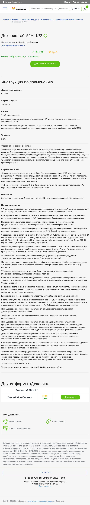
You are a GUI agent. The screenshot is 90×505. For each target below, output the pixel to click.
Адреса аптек (45, 486)
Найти (75, 9)
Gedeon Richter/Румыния (20, 397)
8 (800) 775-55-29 (35, 477)
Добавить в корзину (45, 64)
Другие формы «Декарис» (13, 45)
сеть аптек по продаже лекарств (41, 501)
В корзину (70, 397)
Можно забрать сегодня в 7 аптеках (20, 56)
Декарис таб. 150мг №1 (27, 390)
